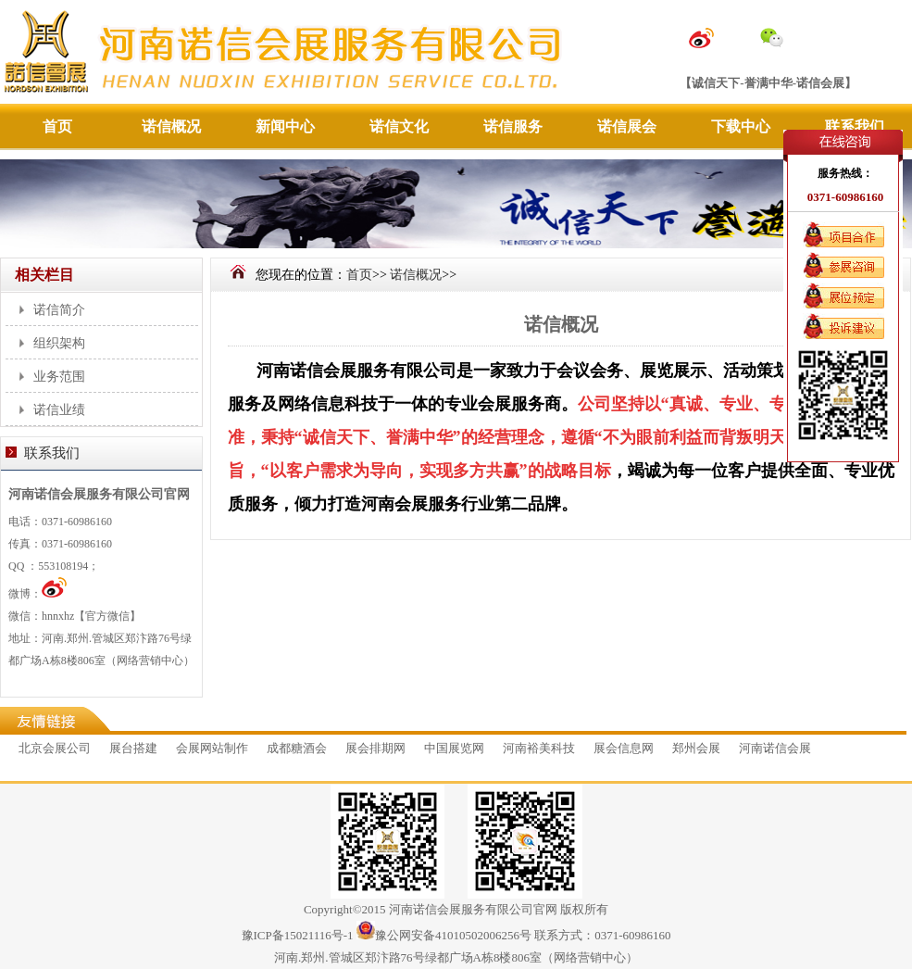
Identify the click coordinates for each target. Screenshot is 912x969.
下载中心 (740, 126)
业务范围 (59, 377)
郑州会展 (696, 748)
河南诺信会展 (775, 748)
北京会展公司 (55, 748)
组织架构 (59, 343)
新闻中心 (285, 126)
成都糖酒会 (297, 748)
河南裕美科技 (539, 748)
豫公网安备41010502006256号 (453, 935)
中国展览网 (454, 748)
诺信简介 (59, 310)
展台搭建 (133, 748)
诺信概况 (171, 126)
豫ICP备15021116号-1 (298, 935)
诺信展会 (626, 126)
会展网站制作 (212, 748)
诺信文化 (399, 126)
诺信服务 (513, 126)
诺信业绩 (59, 410)
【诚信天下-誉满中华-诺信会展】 (768, 83)
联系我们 (854, 126)
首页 (57, 126)
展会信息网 (623, 748)
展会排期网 (375, 748)
